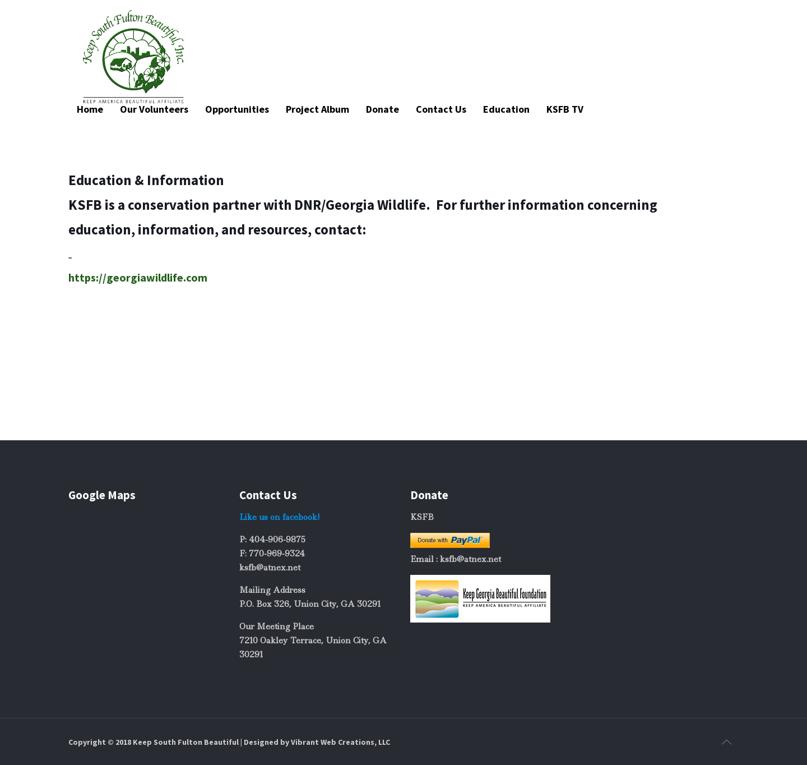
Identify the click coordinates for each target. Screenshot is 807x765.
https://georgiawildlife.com (137, 277)
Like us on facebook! (279, 517)
